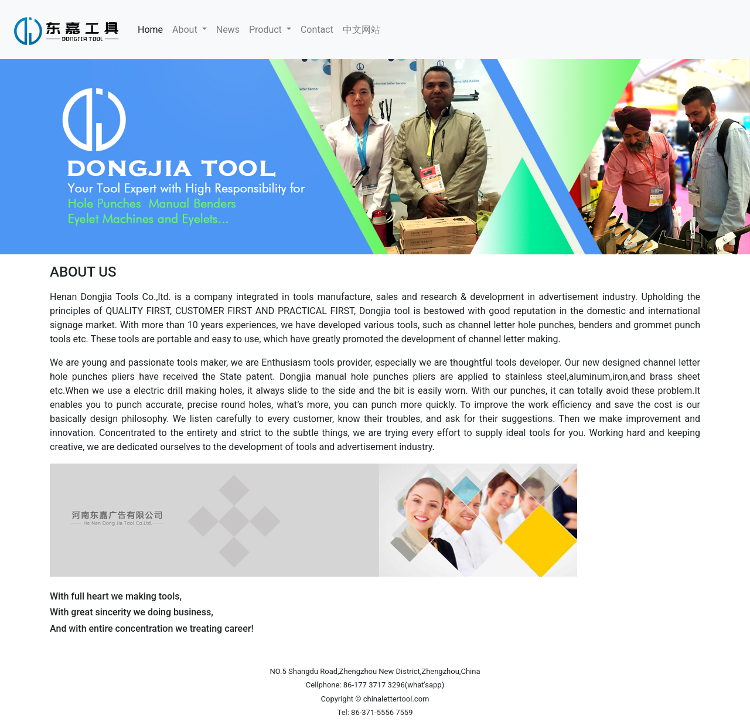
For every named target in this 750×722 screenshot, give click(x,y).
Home (153, 28)
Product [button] (266, 29)
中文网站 (361, 29)
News (228, 29)
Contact (317, 29)
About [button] (186, 29)
